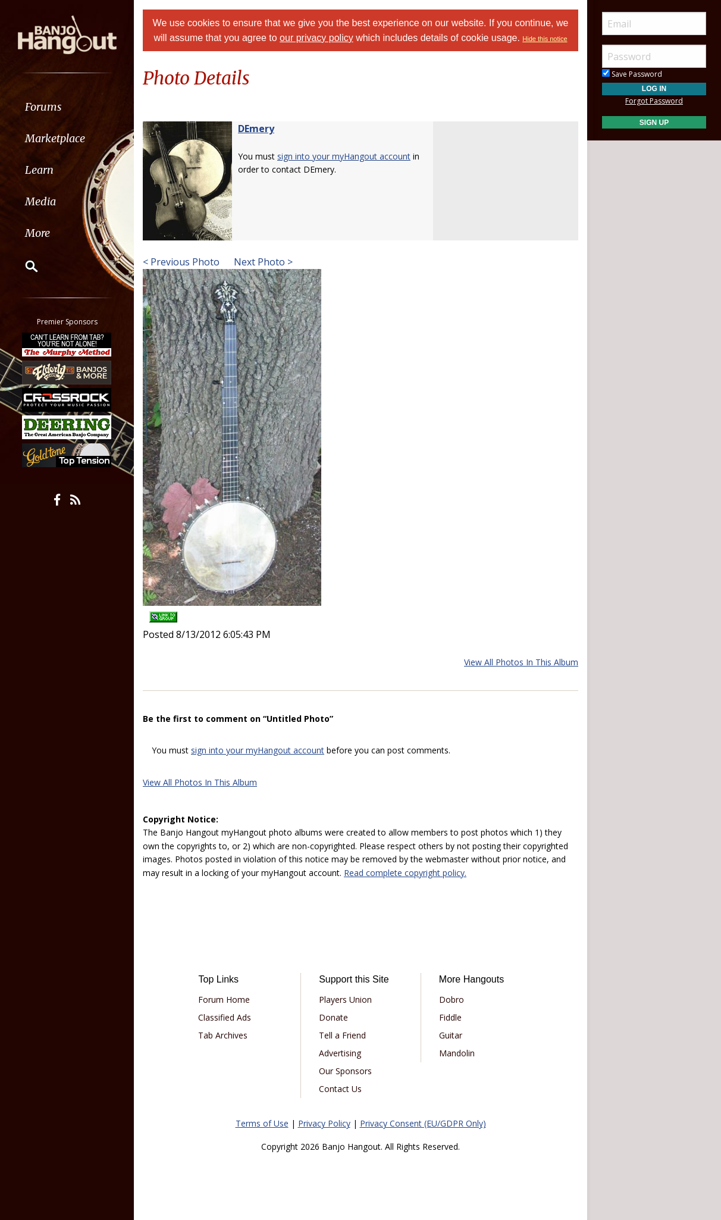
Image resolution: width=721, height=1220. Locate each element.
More (37, 233)
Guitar (450, 1035)
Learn (39, 170)
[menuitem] (67, 107)
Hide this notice (544, 38)
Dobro (451, 999)
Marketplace (55, 138)
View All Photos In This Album (521, 662)
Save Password (632, 74)
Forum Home (224, 999)
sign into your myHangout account (343, 156)
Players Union (345, 999)
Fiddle (450, 1017)
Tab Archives (222, 1035)
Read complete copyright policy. (405, 872)
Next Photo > (262, 261)
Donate (333, 1017)
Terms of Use (262, 1123)
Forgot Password (654, 101)
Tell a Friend (342, 1035)
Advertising (340, 1053)
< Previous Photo (181, 261)
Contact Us (340, 1088)
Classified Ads (224, 1017)
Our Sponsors (345, 1071)
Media (40, 201)
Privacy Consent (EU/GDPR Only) (423, 1123)
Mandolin (457, 1053)
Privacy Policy (324, 1123)
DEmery (256, 128)
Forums (43, 107)
